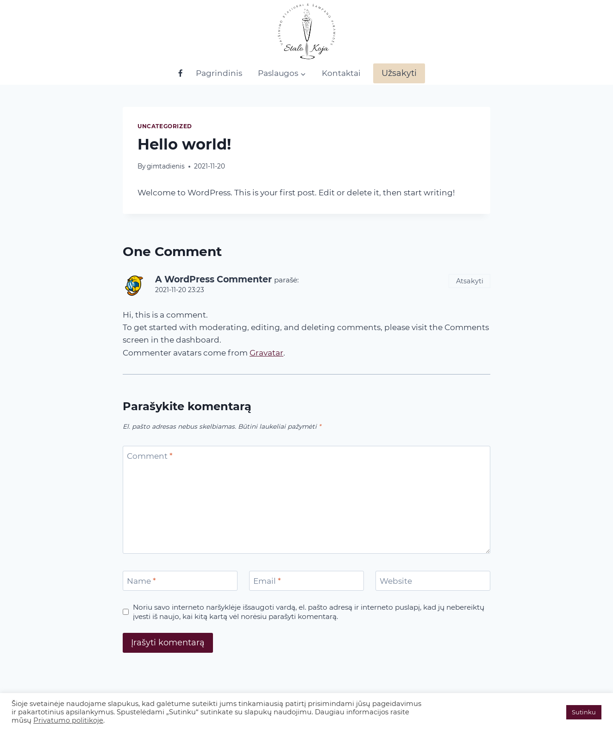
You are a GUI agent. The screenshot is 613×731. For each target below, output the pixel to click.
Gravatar (266, 352)
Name (141, 581)
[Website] (432, 581)
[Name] (180, 581)
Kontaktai (341, 73)
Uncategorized (165, 126)
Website (396, 581)
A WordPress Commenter (213, 279)
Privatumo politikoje (68, 720)
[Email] (306, 581)
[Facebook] (180, 73)
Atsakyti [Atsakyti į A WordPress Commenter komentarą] (469, 281)
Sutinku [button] (584, 712)
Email (267, 581)
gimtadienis (166, 166)
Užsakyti (399, 73)
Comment (150, 456)
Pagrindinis (219, 73)
